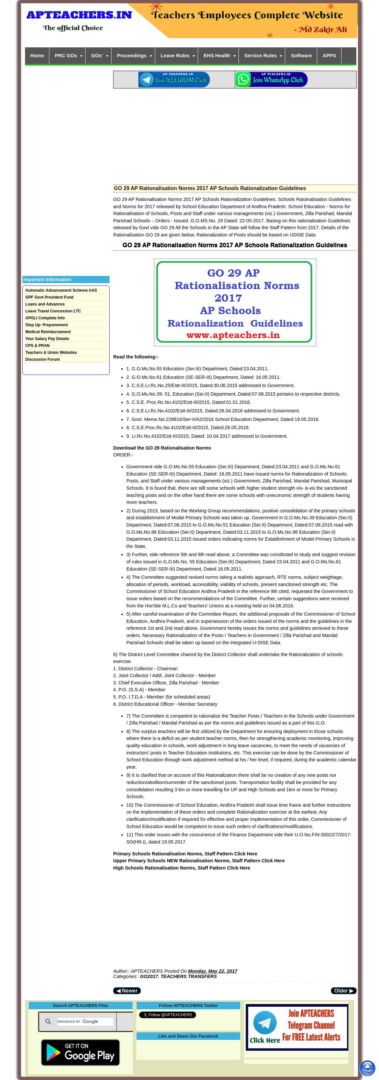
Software (301, 55)
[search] (85, 1022)
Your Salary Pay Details (47, 338)
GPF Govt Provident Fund (49, 297)
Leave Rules (175, 55)
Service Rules (260, 55)
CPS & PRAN (37, 345)
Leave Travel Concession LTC (53, 311)
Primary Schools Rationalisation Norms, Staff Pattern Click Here (185, 853)
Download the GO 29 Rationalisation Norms (162, 448)
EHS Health (217, 55)
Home (37, 55)
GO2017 (149, 976)
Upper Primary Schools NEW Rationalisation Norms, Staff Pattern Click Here (199, 860)
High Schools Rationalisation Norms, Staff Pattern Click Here (181, 868)
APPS (329, 55)
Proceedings (132, 55)
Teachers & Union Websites (51, 352)
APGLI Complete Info (45, 318)
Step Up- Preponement (46, 325)
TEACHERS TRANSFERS (189, 976)
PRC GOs (66, 55)
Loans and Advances (45, 304)
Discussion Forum (42, 359)
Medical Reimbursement (48, 332)
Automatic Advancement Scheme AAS (61, 290)
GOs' (97, 55)
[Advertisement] (235, 134)
